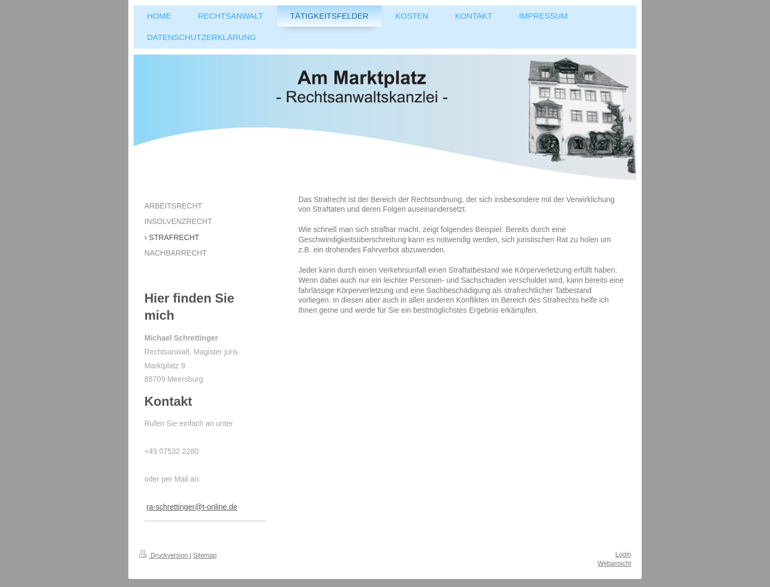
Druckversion (164, 555)
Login (623, 554)
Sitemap (205, 555)
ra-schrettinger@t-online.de (192, 507)
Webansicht (614, 563)
